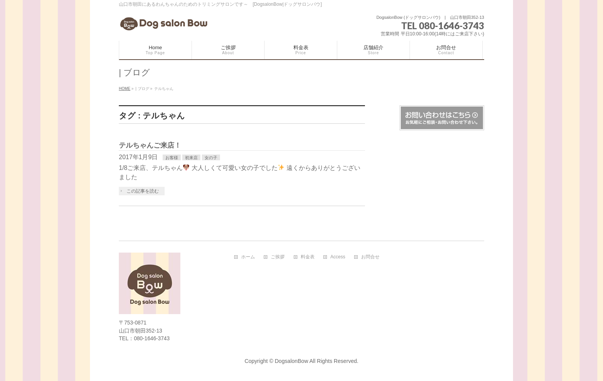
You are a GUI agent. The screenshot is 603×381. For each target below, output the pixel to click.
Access (337, 257)
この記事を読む (143, 191)
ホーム (248, 257)
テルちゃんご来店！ (150, 145)
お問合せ (370, 257)
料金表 (308, 257)
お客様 (171, 157)
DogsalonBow (291, 361)
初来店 (191, 157)
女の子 (211, 157)
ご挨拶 (278, 257)
